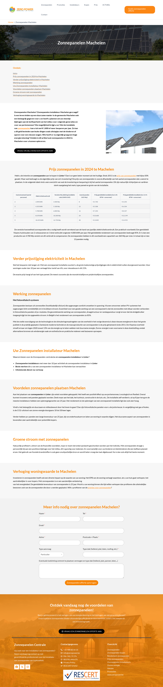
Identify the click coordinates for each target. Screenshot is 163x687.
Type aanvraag (45, 540)
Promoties (67, 5)
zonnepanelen (24, 120)
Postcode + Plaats (91, 528)
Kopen (89, 5)
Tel (84, 505)
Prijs (97, 5)
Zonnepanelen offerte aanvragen (81, 574)
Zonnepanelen (54, 5)
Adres (42, 528)
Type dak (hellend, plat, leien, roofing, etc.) (101, 540)
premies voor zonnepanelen (99, 479)
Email (42, 517)
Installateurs (79, 5)
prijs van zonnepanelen (126, 167)
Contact (117, 5)
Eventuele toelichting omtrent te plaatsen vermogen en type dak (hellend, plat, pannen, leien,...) (78, 552)
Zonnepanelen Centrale (91, 683)
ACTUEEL (106, 5)
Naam (42, 505)
